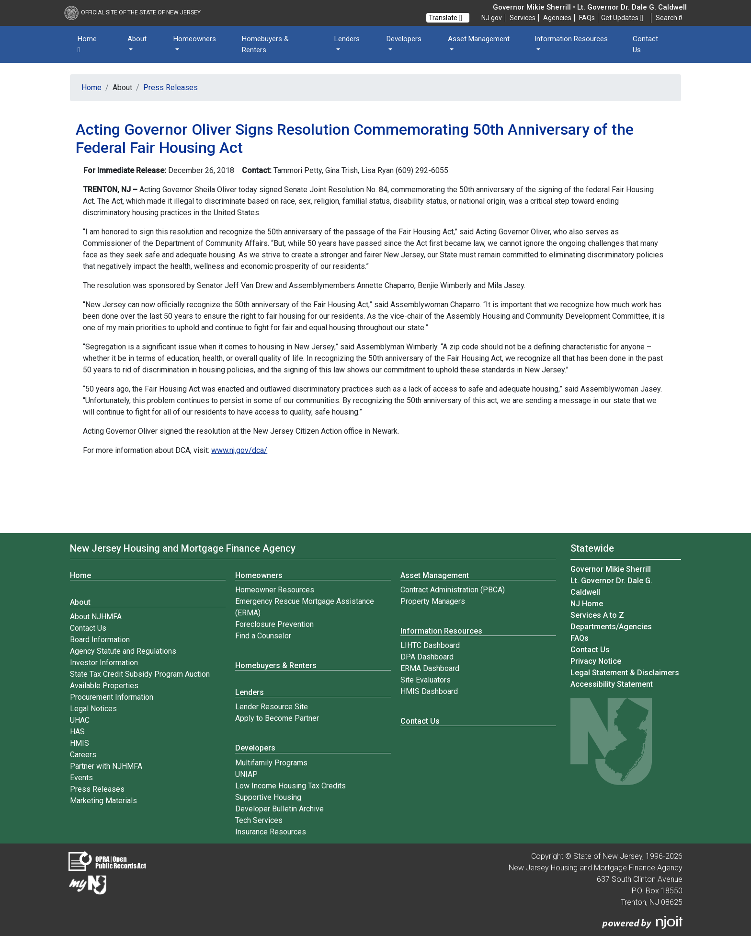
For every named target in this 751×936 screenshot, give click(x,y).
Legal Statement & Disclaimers (624, 672)
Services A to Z (597, 615)
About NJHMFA (96, 616)
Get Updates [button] (622, 18)
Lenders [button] (347, 39)
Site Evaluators (425, 679)
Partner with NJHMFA (106, 766)
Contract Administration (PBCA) (452, 589)
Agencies (557, 18)
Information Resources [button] (571, 39)
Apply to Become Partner (277, 718)
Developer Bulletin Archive (279, 808)
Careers (83, 754)
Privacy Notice (595, 661)
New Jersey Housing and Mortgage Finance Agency (183, 548)
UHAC (80, 720)
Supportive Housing (268, 797)
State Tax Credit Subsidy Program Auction (140, 674)
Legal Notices (93, 708)
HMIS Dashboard (429, 691)
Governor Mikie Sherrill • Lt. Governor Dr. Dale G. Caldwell (590, 7)
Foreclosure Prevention (274, 624)
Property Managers (432, 601)
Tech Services (259, 820)
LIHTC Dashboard (430, 645)
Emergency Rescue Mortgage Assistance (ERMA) (304, 607)
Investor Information (104, 662)
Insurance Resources (270, 831)
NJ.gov (491, 18)
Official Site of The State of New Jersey (132, 12)
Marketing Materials (103, 800)
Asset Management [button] (479, 39)
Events (81, 777)
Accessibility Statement (611, 684)
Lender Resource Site (271, 706)
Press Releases (170, 87)
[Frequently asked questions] (587, 17)
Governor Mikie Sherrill (610, 569)
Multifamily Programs (271, 762)
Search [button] (669, 18)
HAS (77, 731)
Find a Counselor (263, 635)
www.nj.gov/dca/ (239, 450)
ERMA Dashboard (429, 668)
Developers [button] (404, 39)
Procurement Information (111, 697)
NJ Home (586, 603)
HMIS (79, 743)
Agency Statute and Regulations (123, 651)
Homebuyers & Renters (265, 44)
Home (87, 44)
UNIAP (246, 774)
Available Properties (104, 685)
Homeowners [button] (194, 39)
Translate (445, 18)
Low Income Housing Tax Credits (290, 785)
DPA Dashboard (427, 656)
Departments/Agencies (611, 626)
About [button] (137, 39)
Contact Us (645, 44)
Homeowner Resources (274, 589)
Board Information (100, 639)
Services (522, 18)
